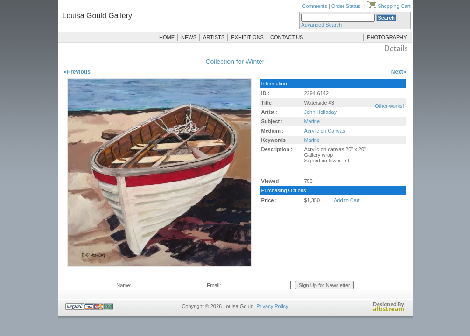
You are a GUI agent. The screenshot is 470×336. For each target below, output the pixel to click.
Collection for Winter (234, 61)
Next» (399, 72)
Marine (312, 121)
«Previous (77, 72)
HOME (167, 37)
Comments (314, 6)
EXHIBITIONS (247, 37)
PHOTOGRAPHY (387, 37)
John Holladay (320, 112)
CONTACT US (286, 37)
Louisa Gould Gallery (97, 16)
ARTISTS (213, 37)
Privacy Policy (272, 306)
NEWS (188, 37)
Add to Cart (347, 200)
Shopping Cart (388, 6)
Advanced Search (321, 25)
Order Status (345, 6)
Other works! (389, 106)
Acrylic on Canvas (324, 130)
